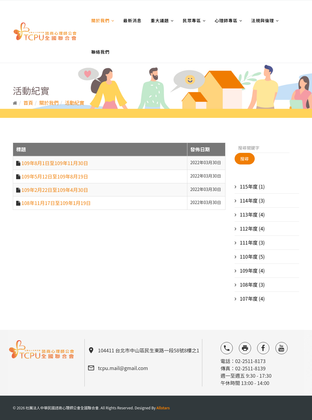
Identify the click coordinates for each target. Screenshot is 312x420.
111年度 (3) (252, 242)
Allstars (163, 407)
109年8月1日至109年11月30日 (55, 163)
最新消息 (132, 20)
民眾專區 (192, 20)
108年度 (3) (252, 284)
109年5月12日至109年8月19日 (55, 176)
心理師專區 (226, 20)
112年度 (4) (252, 228)
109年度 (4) (252, 270)
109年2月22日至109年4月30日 (55, 189)
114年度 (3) (252, 200)
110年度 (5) (252, 256)
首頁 (28, 102)
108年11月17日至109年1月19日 (56, 202)
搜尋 (244, 159)
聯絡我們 (100, 52)
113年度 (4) (252, 214)
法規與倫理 (262, 20)
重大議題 (160, 20)
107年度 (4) (252, 298)
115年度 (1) (252, 186)
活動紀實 (74, 102)
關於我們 (100, 20)
